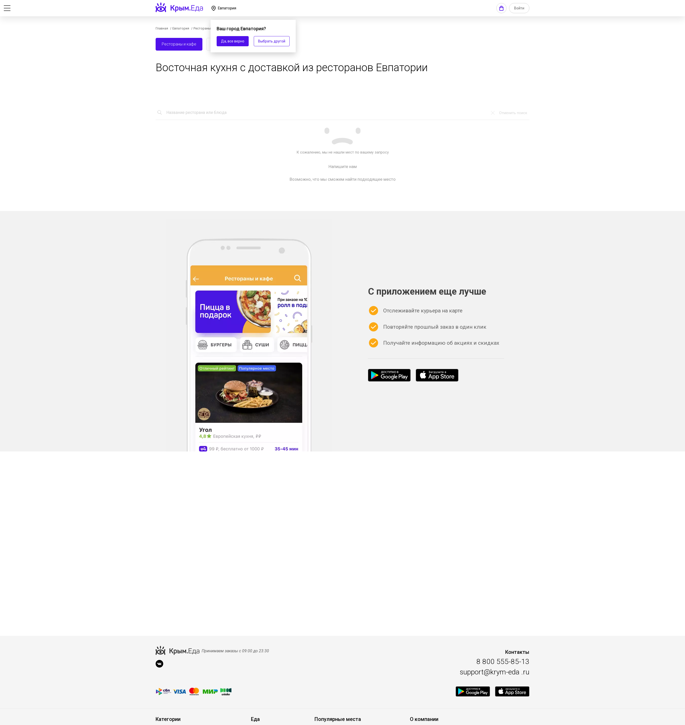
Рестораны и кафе (179, 44)
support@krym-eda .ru (494, 672)
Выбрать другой (271, 41)
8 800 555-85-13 (502, 661)
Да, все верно (232, 41)
